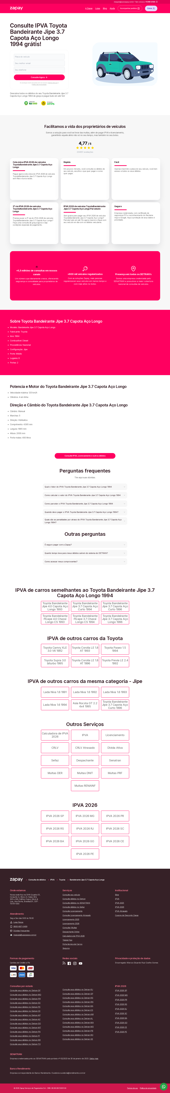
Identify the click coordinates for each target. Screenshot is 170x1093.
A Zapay (88, 8)
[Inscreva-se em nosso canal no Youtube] (80, 963)
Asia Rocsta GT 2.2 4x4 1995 (85, 704)
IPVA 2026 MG (85, 816)
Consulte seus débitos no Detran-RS (78, 998)
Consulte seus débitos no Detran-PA (25, 1032)
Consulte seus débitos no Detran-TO (25, 1044)
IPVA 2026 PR (115, 816)
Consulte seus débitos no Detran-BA (78, 1006)
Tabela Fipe (67, 940)
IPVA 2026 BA (55, 841)
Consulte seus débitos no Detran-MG (25, 995)
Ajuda (112, 8)
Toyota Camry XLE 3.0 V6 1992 (55, 649)
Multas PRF (115, 773)
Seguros (66, 948)
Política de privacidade (39, 84)
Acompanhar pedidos (130, 8)
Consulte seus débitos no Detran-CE (25, 1011)
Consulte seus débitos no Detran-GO (25, 1023)
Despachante (85, 760)
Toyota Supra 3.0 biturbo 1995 (55, 662)
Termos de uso (52, 83)
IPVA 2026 (119, 907)
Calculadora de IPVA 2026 (55, 735)
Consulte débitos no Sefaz (74, 907)
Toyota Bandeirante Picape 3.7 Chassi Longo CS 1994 (85, 619)
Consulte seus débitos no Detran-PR (25, 999)
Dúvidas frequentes (21, 931)
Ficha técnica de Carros (72, 944)
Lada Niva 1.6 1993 (115, 692)
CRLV (55, 747)
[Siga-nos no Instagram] (75, 963)
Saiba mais (93, 1058)
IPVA (85, 735)
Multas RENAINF (85, 785)
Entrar (151, 8)
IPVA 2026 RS (55, 828)
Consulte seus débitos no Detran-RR (25, 1040)
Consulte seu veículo (71, 895)
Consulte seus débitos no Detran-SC (25, 1003)
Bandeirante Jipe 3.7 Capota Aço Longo (87, 880)
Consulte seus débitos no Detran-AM (78, 1014)
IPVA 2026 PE (85, 854)
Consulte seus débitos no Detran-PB (78, 1031)
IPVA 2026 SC (115, 828)
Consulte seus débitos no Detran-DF (25, 990)
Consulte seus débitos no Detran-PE (25, 1007)
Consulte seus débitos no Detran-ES (78, 1010)
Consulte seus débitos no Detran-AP (25, 1015)
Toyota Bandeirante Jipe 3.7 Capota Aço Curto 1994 (85, 606)
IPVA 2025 (119, 903)
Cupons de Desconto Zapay (127, 915)
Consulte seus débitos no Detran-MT (25, 1028)
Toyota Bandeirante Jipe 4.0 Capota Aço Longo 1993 (55, 606)
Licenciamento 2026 (71, 923)
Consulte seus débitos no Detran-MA (78, 1023)
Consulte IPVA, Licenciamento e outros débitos (85, 456)
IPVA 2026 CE (115, 841)
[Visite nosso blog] (64, 963)
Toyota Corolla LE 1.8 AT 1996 (85, 662)
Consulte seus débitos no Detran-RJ (78, 989)
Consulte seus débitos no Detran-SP (78, 994)
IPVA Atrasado (121, 911)
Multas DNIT (85, 773)
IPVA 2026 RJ (85, 828)
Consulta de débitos (37, 880)
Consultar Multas (70, 928)
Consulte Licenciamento (72, 911)
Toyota (62, 880)
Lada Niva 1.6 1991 (55, 692)
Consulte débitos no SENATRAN (76, 903)
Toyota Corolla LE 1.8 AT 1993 (85, 649)
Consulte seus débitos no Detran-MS (78, 1027)
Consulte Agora (39, 77)
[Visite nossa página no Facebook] (69, 963)
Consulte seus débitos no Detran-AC (25, 1019)
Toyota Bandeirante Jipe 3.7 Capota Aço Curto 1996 (115, 606)
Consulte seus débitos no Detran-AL (78, 1018)
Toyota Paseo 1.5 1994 (115, 649)
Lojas (97, 8)
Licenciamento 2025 (71, 919)
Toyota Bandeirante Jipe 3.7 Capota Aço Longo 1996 (115, 619)
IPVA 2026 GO (85, 841)
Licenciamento (115, 735)
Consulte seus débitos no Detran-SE (78, 1039)
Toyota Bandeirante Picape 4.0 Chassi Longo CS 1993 (54, 619)
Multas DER (55, 773)
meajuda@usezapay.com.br (24, 935)
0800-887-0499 (20, 926)
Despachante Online (71, 932)
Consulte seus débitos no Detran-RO (78, 1035)
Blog (105, 8)
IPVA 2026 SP (55, 816)
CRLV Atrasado (85, 747)
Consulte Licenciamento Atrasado (77, 915)
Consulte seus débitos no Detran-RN (78, 1002)
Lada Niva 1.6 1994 (55, 704)
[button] (85, 487)
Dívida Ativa (115, 747)
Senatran (115, 760)
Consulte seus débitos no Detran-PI (25, 1036)
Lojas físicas (18, 922)
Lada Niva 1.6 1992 (85, 692)
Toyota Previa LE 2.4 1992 (115, 662)
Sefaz (55, 760)
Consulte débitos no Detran (74, 899)
